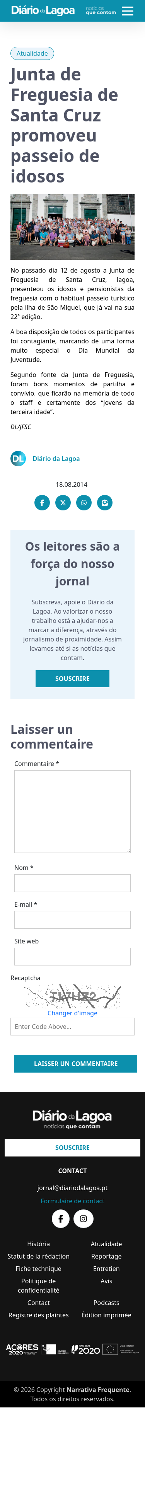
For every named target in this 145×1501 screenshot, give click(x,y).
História (38, 1244)
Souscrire (72, 678)
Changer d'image (72, 1013)
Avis (106, 1281)
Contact (38, 1302)
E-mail (25, 904)
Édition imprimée (106, 1315)
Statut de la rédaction (38, 1256)
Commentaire (36, 763)
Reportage (106, 1256)
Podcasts (106, 1302)
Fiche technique (38, 1268)
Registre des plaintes (39, 1315)
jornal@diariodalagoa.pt (72, 1188)
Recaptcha (25, 978)
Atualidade (32, 53)
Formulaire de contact (72, 1201)
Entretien (106, 1268)
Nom (24, 867)
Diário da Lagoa (56, 458)
